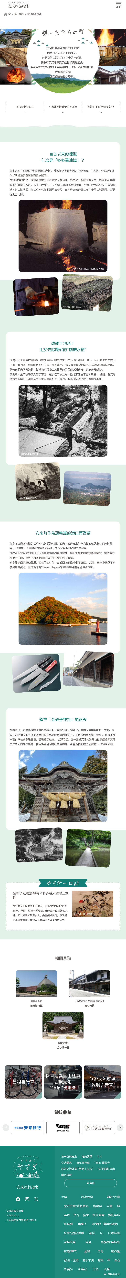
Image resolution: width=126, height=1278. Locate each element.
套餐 (87, 1208)
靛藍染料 (114, 1172)
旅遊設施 (87, 1154)
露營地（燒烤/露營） (106, 1181)
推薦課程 (87, 1114)
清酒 (117, 1217)
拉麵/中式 (70, 1208)
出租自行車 (83, 1120)
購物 (67, 1241)
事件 (99, 1114)
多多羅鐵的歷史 (25, 107)
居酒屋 (115, 1208)
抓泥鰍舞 (98, 1172)
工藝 (95, 1226)
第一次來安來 (69, 1114)
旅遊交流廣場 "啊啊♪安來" (77, 1126)
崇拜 (67, 1172)
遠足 (92, 1190)
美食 (107, 1226)
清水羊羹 (88, 1217)
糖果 (101, 1217)
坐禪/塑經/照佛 (74, 1190)
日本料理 (114, 1190)
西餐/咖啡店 (113, 1232)
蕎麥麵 (68, 1181)
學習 (76, 1172)
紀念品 (70, 1246)
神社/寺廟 (113, 1154)
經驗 (86, 1172)
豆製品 (68, 1226)
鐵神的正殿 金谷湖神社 (100, 107)
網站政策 (66, 1132)
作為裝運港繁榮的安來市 (63, 107)
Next (120, 1085)
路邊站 (97, 1163)
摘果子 (82, 1181)
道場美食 (70, 1199)
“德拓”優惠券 (102, 1120)
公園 (109, 1163)
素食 (88, 1199)
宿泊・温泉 (71, 1217)
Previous (5, 1085)
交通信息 (66, 1120)
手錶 (64, 1154)
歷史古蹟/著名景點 (76, 1163)
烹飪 (101, 1208)
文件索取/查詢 (106, 1126)
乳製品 (82, 1226)
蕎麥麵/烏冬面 (110, 1199)
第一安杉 (19, 14)
